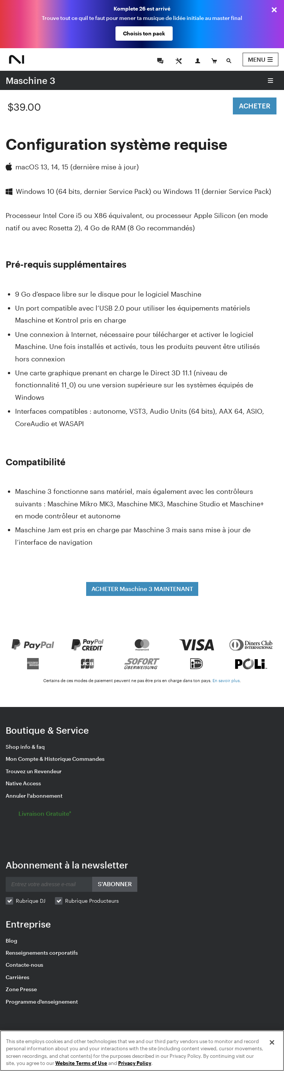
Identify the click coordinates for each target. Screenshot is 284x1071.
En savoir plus (226, 680)
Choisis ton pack (144, 33)
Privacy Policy (134, 1063)
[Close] (272, 1042)
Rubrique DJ (31, 900)
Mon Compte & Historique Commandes (55, 759)
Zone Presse (21, 989)
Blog (11, 940)
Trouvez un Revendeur (34, 771)
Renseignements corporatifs (42, 952)
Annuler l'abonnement (34, 795)
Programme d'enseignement (42, 1001)
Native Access (23, 783)
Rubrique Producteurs (92, 900)
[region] (142, 1050)
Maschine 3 (30, 80)
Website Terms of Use (81, 1063)
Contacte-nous (24, 964)
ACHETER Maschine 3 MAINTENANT (142, 588)
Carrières (17, 977)
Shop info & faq (25, 746)
